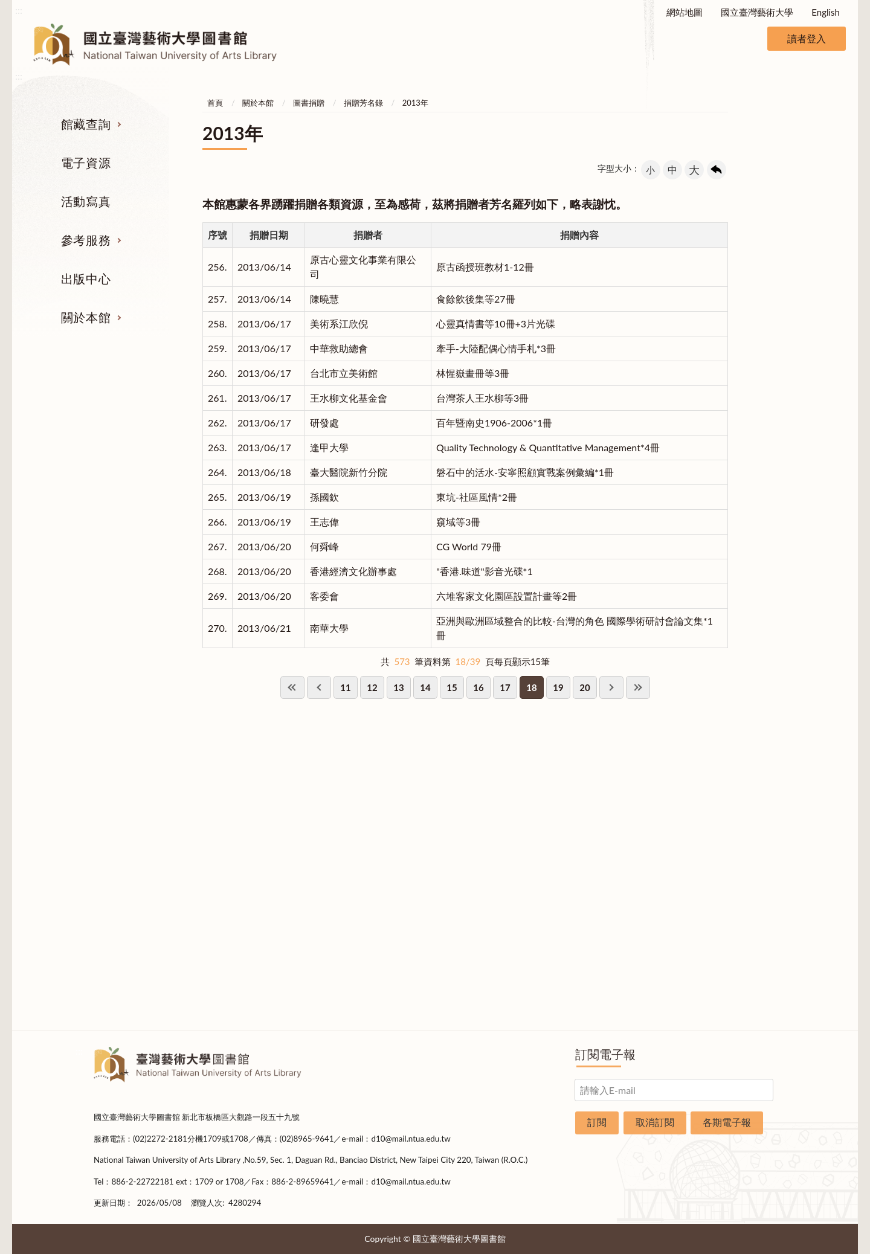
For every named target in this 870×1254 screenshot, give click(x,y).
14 (425, 687)
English (825, 12)
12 (372, 687)
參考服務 (86, 240)
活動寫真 (86, 201)
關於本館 (86, 317)
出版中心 (86, 278)
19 (558, 687)
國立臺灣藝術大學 (757, 12)
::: (18, 10)
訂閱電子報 (605, 1054)
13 (398, 687)
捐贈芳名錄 (363, 103)
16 (478, 687)
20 (584, 687)
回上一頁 (716, 169)
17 (505, 687)
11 (345, 687)
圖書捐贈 (308, 103)
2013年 (415, 103)
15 (451, 687)
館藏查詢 (86, 124)
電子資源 (86, 162)
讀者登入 (806, 38)
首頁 (215, 103)
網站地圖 (684, 12)
